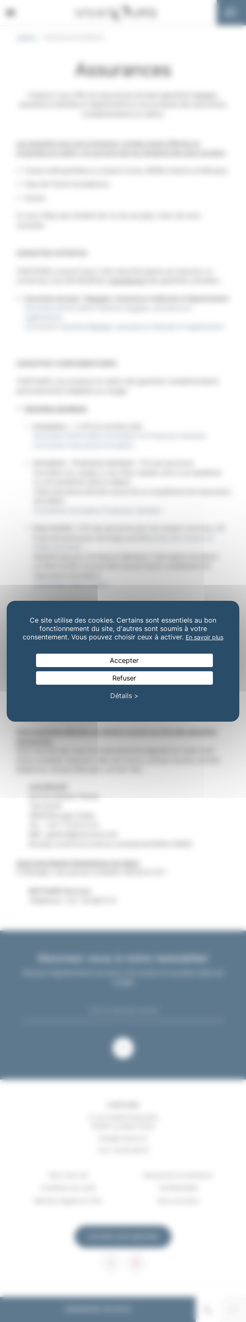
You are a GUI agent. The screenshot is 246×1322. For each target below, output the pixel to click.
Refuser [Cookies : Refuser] (124, 678)
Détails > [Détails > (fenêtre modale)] (124, 695)
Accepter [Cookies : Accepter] (124, 660)
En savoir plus (204, 637)
